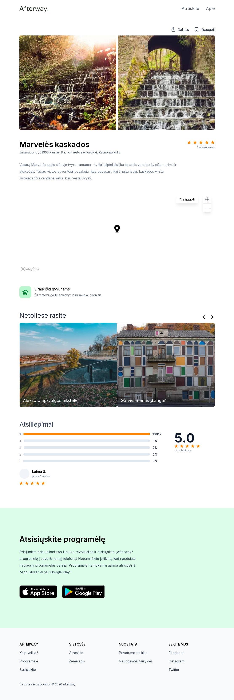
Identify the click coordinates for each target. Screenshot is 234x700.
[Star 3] (201, 142)
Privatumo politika (133, 653)
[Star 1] (189, 142)
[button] (180, 29)
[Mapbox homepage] (30, 269)
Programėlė (28, 661)
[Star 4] (207, 142)
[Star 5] (213, 142)
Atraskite (76, 653)
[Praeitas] (203, 317)
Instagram (176, 661)
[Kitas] (212, 317)
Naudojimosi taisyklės (136, 661)
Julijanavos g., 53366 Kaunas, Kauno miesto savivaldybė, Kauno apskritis (69, 152)
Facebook (176, 653)
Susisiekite (27, 669)
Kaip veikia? (28, 653)
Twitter (173, 669)
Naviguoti (187, 199)
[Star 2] (195, 142)
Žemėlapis (77, 661)
